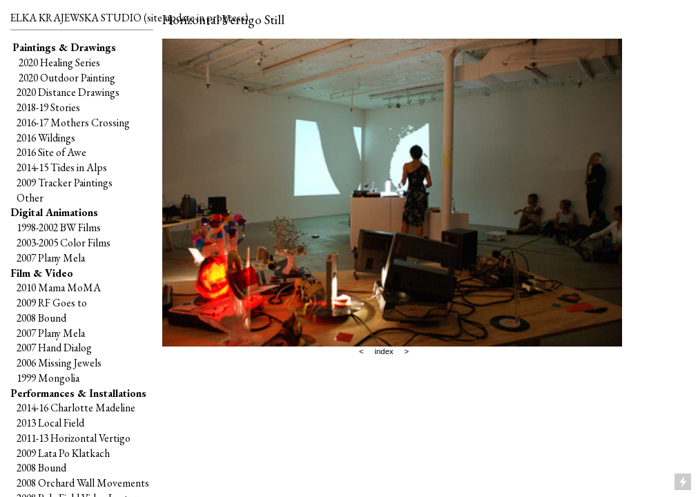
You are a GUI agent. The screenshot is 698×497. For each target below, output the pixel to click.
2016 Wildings (46, 137)
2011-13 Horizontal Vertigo (73, 438)
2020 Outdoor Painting (64, 77)
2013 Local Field (50, 423)
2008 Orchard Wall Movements (83, 483)
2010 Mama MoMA (59, 287)
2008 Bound (41, 318)
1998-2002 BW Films (59, 227)
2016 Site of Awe (51, 152)
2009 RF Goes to (52, 302)
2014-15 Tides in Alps (62, 167)
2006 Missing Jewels (59, 362)
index (383, 351)
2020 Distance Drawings (68, 92)
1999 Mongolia (48, 378)
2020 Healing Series (59, 62)
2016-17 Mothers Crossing (73, 122)
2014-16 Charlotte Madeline (76, 407)
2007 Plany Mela (51, 258)
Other (30, 198)
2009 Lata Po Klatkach (63, 453)
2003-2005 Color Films (63, 242)
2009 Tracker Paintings (61, 182)
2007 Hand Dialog (54, 347)
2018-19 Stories (48, 107)
